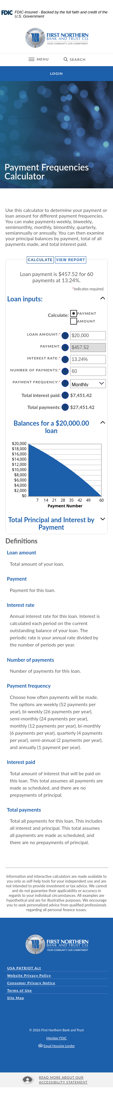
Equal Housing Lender (59, 1046)
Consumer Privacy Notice (32, 983)
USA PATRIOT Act (24, 968)
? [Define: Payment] (65, 347)
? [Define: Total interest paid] (65, 395)
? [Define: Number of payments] (65, 371)
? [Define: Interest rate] (65, 359)
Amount (86, 321)
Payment (86, 313)
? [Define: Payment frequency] (65, 383)
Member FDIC (56, 1038)
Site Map (15, 998)
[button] (56, 298)
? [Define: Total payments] (65, 407)
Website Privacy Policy (29, 975)
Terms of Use (19, 990)
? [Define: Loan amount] (65, 335)
